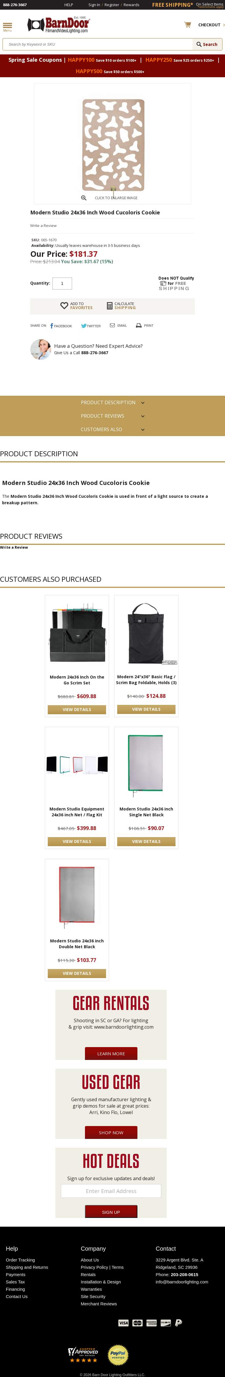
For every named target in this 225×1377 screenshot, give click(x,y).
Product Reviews (102, 416)
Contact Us (17, 1296)
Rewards (131, 4)
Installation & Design (101, 1281)
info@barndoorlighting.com (182, 1281)
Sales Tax (15, 1281)
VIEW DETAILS (77, 709)
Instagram (99, 1324)
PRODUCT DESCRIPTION (108, 402)
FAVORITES (81, 305)
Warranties (91, 1289)
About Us (90, 1259)
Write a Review (43, 225)
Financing (15, 1289)
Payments (15, 1274)
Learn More (111, 1053)
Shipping (125, 305)
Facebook (55, 1324)
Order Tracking (20, 1259)
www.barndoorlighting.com (124, 1027)
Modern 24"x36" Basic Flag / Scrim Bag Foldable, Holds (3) (146, 679)
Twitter (70, 1324)
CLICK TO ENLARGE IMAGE (116, 197)
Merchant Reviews (99, 1303)
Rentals (88, 1274)
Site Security (93, 1296)
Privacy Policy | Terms (102, 1267)
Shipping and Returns (27, 1267)
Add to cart (119, 283)
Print (149, 325)
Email (122, 325)
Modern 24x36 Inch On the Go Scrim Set (77, 680)
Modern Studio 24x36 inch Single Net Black (146, 811)
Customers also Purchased (101, 431)
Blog (84, 1324)
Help (68, 4)
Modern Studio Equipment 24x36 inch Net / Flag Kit (77, 811)
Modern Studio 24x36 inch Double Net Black (77, 943)
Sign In (94, 4)
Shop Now (111, 1132)
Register (112, 4)
